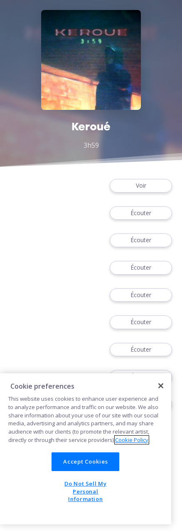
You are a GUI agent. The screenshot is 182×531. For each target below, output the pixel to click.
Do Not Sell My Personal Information (85, 491)
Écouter (141, 213)
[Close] (161, 386)
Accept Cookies (85, 461)
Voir (141, 185)
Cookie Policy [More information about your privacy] (131, 440)
